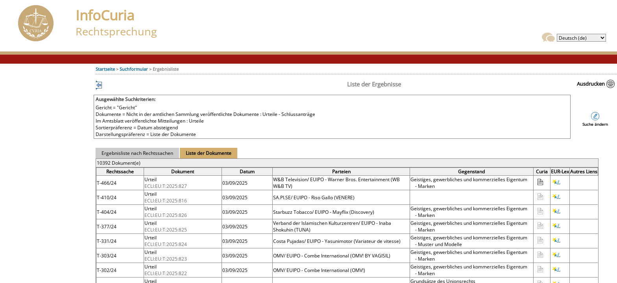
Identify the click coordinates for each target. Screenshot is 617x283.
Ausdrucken (591, 83)
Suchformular (134, 69)
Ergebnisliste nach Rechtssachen (137, 153)
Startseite (105, 69)
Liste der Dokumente (208, 153)
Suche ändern (595, 124)
